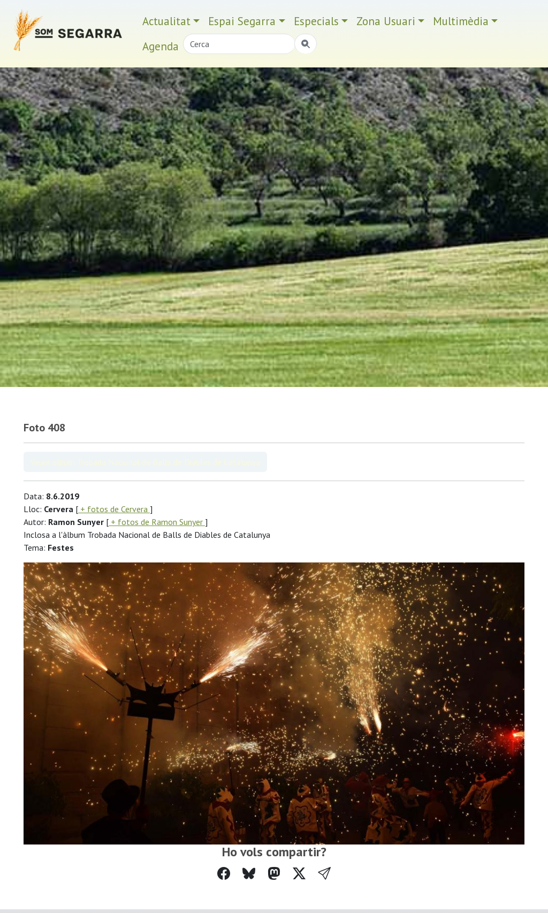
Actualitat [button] (166, 21)
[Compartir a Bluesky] (248, 873)
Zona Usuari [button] (385, 21)
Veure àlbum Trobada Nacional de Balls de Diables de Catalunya (145, 462)
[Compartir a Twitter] (299, 873)
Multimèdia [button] (461, 21)
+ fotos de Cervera (114, 509)
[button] (324, 873)
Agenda (160, 46)
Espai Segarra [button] (242, 21)
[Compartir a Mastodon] (274, 873)
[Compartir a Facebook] (223, 873)
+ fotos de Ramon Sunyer (157, 521)
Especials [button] (316, 21)
